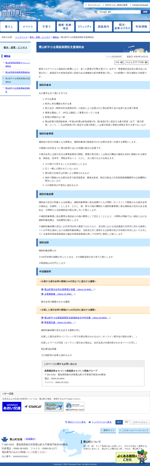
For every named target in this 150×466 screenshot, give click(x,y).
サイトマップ (94, 5)
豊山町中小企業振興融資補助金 (17, 90)
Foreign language (140, 5)
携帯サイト (109, 430)
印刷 (117, 62)
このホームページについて (135, 430)
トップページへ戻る (102, 422)
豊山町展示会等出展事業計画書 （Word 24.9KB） (69, 289)
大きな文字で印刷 (135, 62)
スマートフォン (140, 422)
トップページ (21, 37)
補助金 (56, 37)
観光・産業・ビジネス (40, 37)
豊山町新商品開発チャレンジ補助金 (17, 64)
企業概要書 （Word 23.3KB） (60, 294)
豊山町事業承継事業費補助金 (17, 72)
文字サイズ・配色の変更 (116, 5)
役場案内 (30, 439)
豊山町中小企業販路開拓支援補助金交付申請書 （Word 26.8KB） (77, 318)
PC (126, 422)
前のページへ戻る (77, 422)
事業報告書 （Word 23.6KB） (60, 322)
